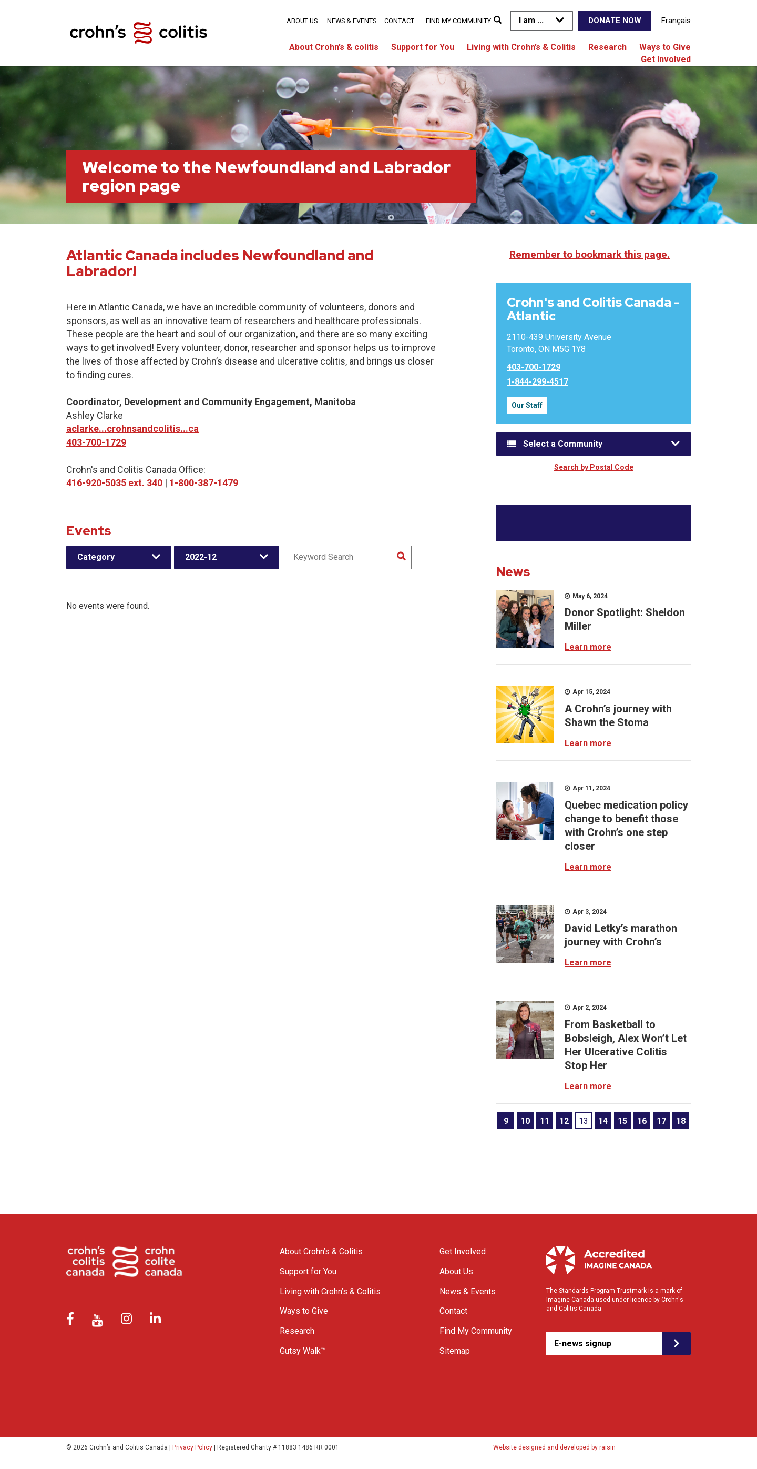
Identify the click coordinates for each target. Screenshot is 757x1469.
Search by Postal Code (593, 467)
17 (661, 1121)
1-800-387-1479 (203, 482)
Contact (399, 21)
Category (96, 557)
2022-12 (201, 557)
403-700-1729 (96, 442)
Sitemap (454, 1351)
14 (603, 1121)
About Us (302, 21)
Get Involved (666, 59)
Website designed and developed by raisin (554, 1447)
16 (642, 1121)
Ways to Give (665, 47)
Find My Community (458, 21)
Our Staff (527, 405)
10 (525, 1121)
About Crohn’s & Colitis (321, 1251)
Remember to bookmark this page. (589, 254)
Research (607, 47)
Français (676, 20)
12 (564, 1121)
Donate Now (614, 20)
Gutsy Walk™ (303, 1351)
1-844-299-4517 (537, 382)
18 (681, 1121)
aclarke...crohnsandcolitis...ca (132, 428)
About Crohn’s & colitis (333, 47)
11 (544, 1121)
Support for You (422, 47)
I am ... (531, 20)
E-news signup (582, 1344)
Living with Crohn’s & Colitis (521, 47)
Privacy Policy (192, 1447)
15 (622, 1121)
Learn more (588, 647)
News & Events (351, 21)
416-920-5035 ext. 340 (114, 482)
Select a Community (562, 444)
